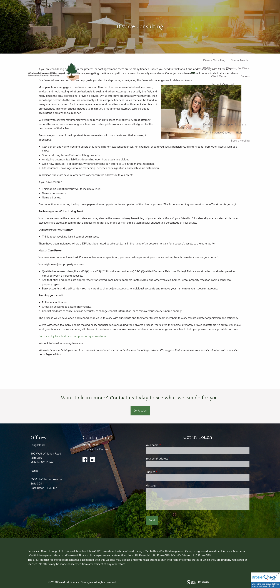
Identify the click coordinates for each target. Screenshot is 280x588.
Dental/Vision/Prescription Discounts (225, 124)
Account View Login (223, 84)
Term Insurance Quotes (217, 132)
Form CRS (204, 555)
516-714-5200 (90, 445)
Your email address (169, 458)
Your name (165, 445)
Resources (209, 92)
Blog (239, 132)
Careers (245, 76)
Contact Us (140, 410)
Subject (163, 472)
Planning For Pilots (237, 68)
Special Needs (239, 60)
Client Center (219, 76)
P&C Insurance (212, 68)
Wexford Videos (212, 100)
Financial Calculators (215, 108)
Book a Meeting (240, 140)
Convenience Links (214, 116)
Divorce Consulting (214, 60)
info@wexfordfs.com (95, 449)
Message (164, 485)
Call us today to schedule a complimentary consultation (73, 336)
